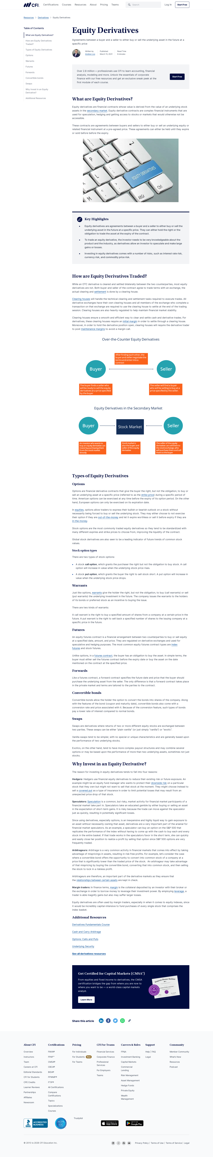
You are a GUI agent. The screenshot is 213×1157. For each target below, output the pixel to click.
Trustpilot (78, 1118)
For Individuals (79, 1051)
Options (29, 55)
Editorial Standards (33, 1072)
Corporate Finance (106, 1057)
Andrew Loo (90, 54)
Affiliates (28, 1097)
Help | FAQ (150, 1051)
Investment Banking (130, 1057)
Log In (168, 4)
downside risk (159, 782)
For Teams (77, 1062)
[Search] (143, 5)
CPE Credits (29, 1082)
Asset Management (130, 1080)
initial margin (130, 321)
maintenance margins (93, 328)
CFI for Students (31, 1077)
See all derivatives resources (89, 953)
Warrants (30, 61)
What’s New (175, 1057)
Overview (28, 1051)
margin (114, 887)
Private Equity (127, 1090)
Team (26, 1062)
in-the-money (79, 520)
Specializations (55, 1106)
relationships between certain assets (96, 880)
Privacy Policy (142, 1143)
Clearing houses (81, 298)
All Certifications (56, 1087)
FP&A (123, 1051)
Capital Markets (128, 1062)
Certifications (50, 4)
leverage (179, 891)
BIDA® (51, 1072)
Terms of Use (157, 1143)
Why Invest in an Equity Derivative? (37, 91)
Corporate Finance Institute (32, 5)
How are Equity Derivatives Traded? (39, 42)
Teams (115, 4)
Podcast (174, 1067)
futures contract (103, 655)
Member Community (179, 1051)
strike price (147, 494)
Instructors (29, 1057)
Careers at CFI (31, 1067)
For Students (78, 1057)
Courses (66, 4)
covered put (85, 790)
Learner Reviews (32, 1087)
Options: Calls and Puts (85, 939)
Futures (29, 66)
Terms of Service (174, 1143)
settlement (100, 291)
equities (79, 509)
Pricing (104, 4)
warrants (97, 592)
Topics (51, 1100)
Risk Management (129, 1075)
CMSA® (51, 1062)
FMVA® (51, 1051)
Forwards (30, 72)
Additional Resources (36, 98)
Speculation (94, 801)
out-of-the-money (108, 517)
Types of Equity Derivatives (39, 49)
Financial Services (105, 1051)
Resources (80, 4)
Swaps (29, 83)
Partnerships (30, 1092)
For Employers (103, 1070)
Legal (148, 1057)
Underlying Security (83, 946)
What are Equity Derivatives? (39, 35)
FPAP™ (51, 1057)
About (93, 4)
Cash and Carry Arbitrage (86, 931)
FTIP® (51, 1082)
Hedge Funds (127, 1085)
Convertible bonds (34, 78)
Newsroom (29, 1102)
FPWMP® (52, 1077)
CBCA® (51, 1067)
